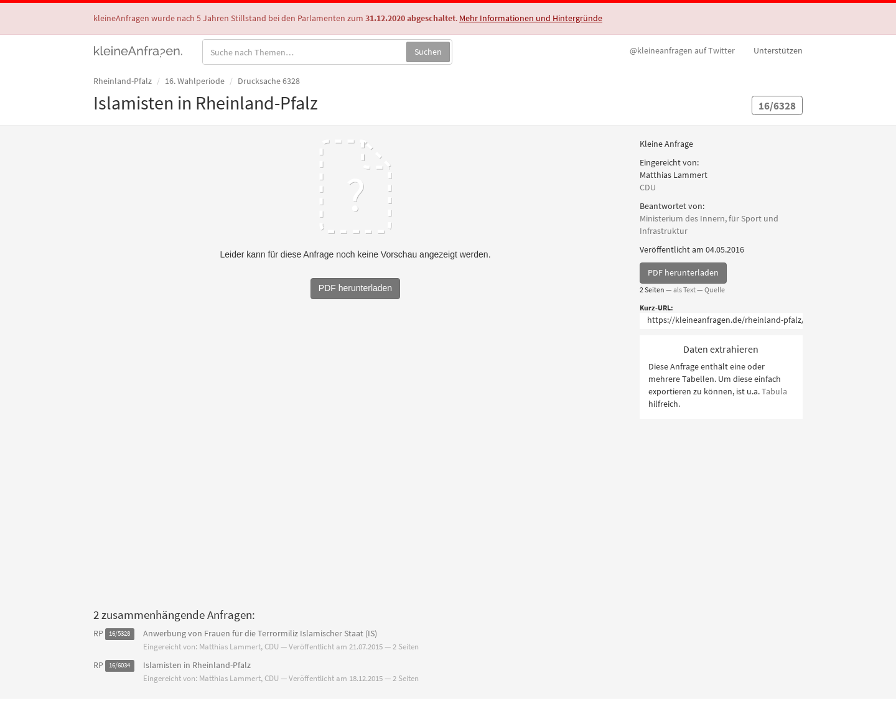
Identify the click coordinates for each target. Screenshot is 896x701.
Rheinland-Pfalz (122, 80)
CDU (648, 187)
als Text (684, 289)
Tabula (774, 391)
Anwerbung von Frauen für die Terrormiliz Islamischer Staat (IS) (260, 633)
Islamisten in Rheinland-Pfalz (197, 665)
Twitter (682, 50)
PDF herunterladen (683, 272)
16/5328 (119, 634)
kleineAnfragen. (138, 50)
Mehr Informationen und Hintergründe (530, 18)
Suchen (428, 51)
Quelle (714, 289)
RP (98, 633)
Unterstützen (778, 50)
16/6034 (119, 666)
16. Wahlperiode (195, 80)
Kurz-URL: (656, 307)
